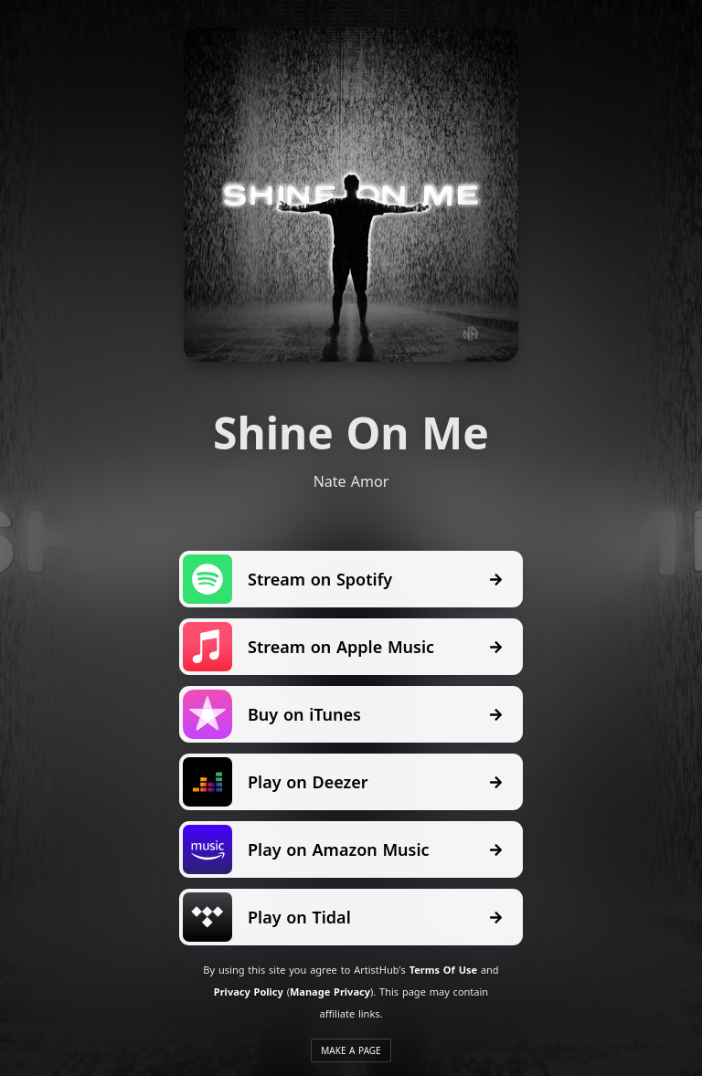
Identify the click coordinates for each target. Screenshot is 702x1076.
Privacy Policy (248, 991)
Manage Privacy (330, 991)
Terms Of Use (443, 969)
